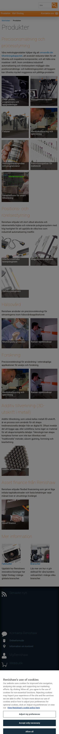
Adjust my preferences (29, 717)
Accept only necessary (29, 725)
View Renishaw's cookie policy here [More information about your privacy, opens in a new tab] (23, 710)
